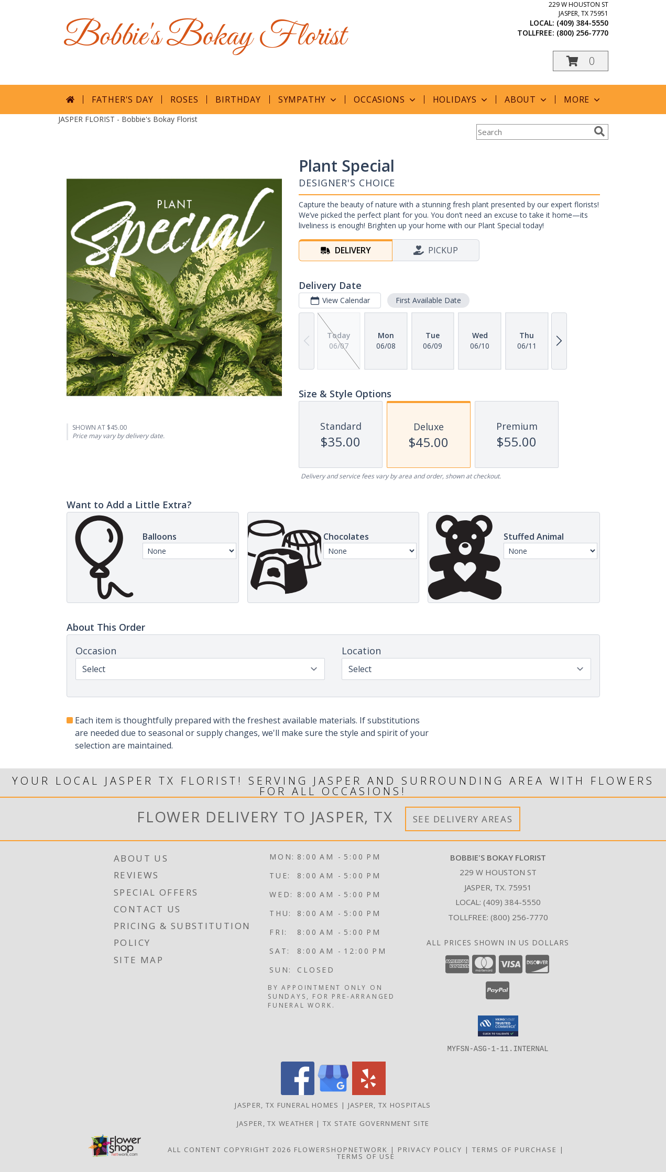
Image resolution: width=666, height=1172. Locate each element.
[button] (580, 61)
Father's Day (123, 99)
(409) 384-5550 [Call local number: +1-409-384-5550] (582, 23)
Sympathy (308, 99)
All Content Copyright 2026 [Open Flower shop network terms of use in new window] (229, 1149)
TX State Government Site (376, 1123)
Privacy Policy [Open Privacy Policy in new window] (430, 1149)
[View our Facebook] (297, 1092)
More (583, 99)
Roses (184, 99)
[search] (599, 131)
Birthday (237, 99)
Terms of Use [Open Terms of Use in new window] (366, 1155)
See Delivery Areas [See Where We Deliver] (463, 819)
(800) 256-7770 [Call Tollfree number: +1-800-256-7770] (519, 917)
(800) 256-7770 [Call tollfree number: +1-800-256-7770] (582, 33)
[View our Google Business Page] (333, 1092)
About (527, 99)
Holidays (461, 99)
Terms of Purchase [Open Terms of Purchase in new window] (514, 1149)
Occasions (385, 99)
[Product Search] (533, 132)
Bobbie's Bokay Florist (204, 37)
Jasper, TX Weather (275, 1123)
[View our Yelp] (369, 1092)
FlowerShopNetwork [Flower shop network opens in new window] (341, 1149)
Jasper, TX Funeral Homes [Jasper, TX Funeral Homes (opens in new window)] (287, 1104)
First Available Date (428, 300)
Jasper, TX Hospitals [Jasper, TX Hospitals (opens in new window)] (389, 1104)
